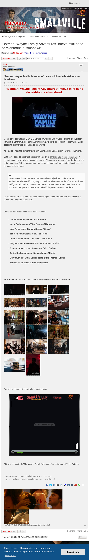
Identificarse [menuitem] (74, 3)
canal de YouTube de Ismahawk (64, 157)
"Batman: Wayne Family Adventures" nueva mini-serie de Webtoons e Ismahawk (42, 46)
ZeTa (38, 53)
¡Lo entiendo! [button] (72, 552)
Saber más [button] (10, 555)
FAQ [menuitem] (2, 31)
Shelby (16, 53)
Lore (22, 53)
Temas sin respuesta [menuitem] (69, 8)
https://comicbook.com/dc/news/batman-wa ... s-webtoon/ (29, 479)
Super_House (29, 53)
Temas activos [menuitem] (83, 8)
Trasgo (44, 53)
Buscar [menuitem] (7, 31)
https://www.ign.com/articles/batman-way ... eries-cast (27, 476)
